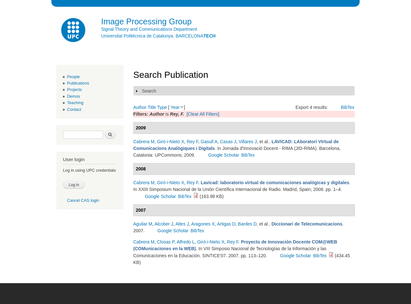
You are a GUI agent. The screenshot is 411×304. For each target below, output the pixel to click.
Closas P (165, 241)
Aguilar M (142, 223)
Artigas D (226, 223)
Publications (78, 83)
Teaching (75, 102)
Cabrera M (143, 141)
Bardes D (247, 223)
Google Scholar (223, 155)
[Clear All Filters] (203, 114)
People (73, 76)
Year (175, 107)
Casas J (228, 141)
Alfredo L (186, 241)
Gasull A (209, 141)
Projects (74, 89)
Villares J (248, 141)
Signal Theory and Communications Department (149, 29)
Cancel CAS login (83, 200)
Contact (74, 109)
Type (162, 107)
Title (152, 107)
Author (139, 107)
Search (149, 91)
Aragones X (203, 223)
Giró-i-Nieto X (170, 141)
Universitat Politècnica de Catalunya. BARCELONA (158, 35)
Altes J (182, 223)
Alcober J (163, 223)
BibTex (347, 107)
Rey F (192, 141)
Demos (73, 96)
